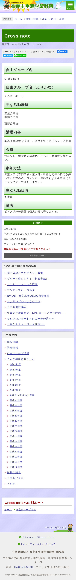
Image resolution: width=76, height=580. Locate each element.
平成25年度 (16, 426)
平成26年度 (16, 421)
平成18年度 (16, 462)
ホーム (18, 19)
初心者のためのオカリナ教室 (25, 273)
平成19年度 (16, 457)
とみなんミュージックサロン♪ (26, 324)
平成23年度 (16, 436)
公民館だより (15, 478)
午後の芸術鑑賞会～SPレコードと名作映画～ (35, 313)
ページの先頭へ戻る (56, 527)
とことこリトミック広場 (22, 284)
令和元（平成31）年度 (22, 395)
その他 (11, 483)
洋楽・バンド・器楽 (53, 19)
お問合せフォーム (38, 255)
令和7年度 (15, 364)
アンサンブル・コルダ (21, 290)
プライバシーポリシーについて (38, 537)
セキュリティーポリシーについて (38, 544)
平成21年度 (16, 446)
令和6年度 (15, 370)
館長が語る (14, 472)
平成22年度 (16, 441)
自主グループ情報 (18, 353)
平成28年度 (16, 411)
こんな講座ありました (21, 359)
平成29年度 (16, 405)
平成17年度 (16, 467)
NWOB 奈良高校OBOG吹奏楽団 (28, 295)
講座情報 (12, 347)
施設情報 (12, 342)
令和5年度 (15, 375)
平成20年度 (16, 452)
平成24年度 (16, 431)
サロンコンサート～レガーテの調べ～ (30, 318)
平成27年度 (16, 416)
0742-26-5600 (23, 567)
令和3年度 (15, 385)
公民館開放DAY (17, 307)
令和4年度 (15, 380)
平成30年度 (16, 400)
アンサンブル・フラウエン (23, 301)
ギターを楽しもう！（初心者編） (28, 278)
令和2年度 (15, 390)
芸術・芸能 (32, 19)
